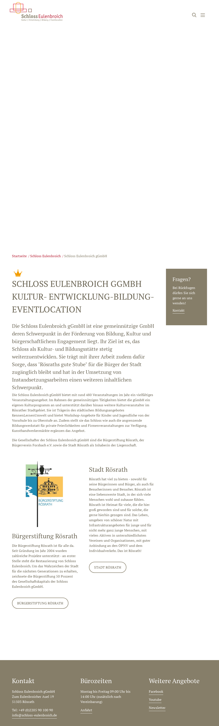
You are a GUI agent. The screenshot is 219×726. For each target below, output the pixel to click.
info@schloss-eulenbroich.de (34, 715)
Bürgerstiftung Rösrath (40, 603)
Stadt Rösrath (107, 567)
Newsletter (157, 707)
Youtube (155, 699)
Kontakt (179, 310)
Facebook (156, 691)
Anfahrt (86, 710)
